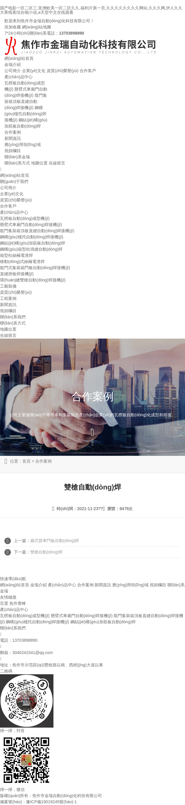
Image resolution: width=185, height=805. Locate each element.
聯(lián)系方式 (17, 163)
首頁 (26, 461)
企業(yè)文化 (34, 70)
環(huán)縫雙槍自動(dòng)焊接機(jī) (32, 280)
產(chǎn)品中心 (18, 76)
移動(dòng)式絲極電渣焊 (22, 261)
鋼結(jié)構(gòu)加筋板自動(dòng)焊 (32, 243)
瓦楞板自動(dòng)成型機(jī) (25, 218)
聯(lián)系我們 (13, 317)
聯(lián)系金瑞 (17, 156)
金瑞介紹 (12, 64)
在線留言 (57, 163)
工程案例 (8, 298)
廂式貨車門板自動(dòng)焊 (54, 540)
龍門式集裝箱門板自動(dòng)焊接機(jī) (35, 267)
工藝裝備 (8, 286)
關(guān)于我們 (14, 181)
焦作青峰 (17, 603)
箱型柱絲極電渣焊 (16, 255)
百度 (4, 603)
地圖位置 (39, 163)
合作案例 (12, 132)
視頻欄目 (12, 150)
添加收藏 (12, 27)
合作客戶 (88, 70)
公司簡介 (12, 70)
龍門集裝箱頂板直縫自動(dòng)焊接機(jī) (25, 101)
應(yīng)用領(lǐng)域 (22, 144)
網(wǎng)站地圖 (36, 27)
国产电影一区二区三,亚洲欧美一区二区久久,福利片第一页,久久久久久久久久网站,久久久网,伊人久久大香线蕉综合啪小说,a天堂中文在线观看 (91, 10)
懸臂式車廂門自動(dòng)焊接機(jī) (31, 224)
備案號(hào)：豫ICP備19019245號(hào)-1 (38, 801)
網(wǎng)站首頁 (18, 58)
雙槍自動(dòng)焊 (46, 552)
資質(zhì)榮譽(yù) (62, 70)
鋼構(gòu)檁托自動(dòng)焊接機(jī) (25, 113)
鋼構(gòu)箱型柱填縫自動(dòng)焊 (31, 249)
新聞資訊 (12, 138)
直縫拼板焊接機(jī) (16, 273)
